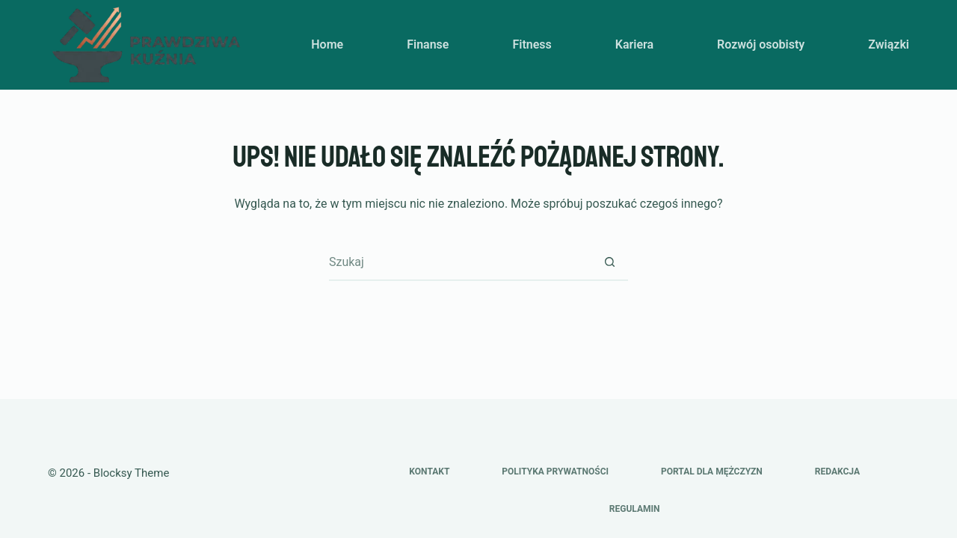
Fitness (531, 44)
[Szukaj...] (460, 261)
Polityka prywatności (555, 471)
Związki (888, 44)
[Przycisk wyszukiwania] (609, 261)
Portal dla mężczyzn (712, 471)
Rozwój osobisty (760, 44)
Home (327, 44)
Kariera (634, 44)
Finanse (428, 44)
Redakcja (837, 471)
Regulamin (634, 509)
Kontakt (429, 471)
